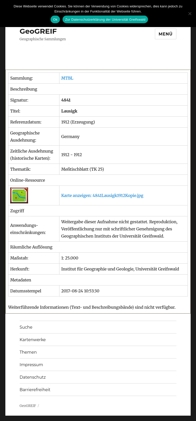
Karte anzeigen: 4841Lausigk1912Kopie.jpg (102, 195)
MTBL (67, 78)
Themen (28, 352)
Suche (26, 327)
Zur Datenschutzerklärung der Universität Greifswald (105, 19)
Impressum (31, 364)
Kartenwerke (33, 339)
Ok (55, 19)
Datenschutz (33, 377)
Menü (166, 34)
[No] (189, 13)
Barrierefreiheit (35, 389)
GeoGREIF (38, 31)
